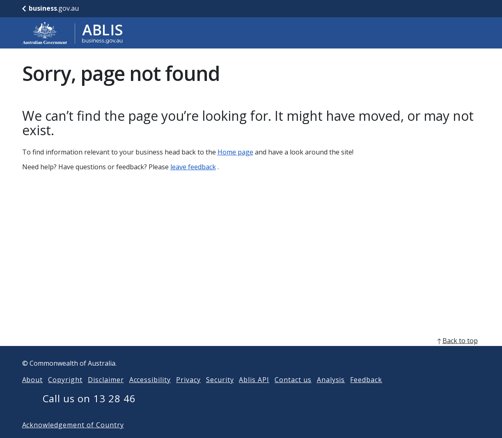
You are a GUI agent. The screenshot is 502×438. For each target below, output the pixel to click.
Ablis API (254, 392)
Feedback (366, 392)
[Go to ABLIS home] (72, 32)
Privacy (188, 392)
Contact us (293, 392)
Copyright (65, 392)
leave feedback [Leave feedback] (193, 166)
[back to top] (251, 353)
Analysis (331, 392)
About (32, 392)
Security (220, 392)
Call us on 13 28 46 (89, 411)
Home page (235, 152)
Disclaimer (106, 392)
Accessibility (150, 392)
